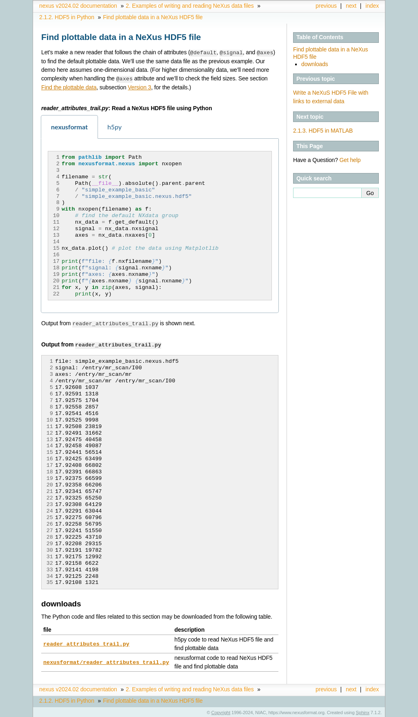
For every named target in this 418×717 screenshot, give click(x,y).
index (372, 5)
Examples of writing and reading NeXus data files (190, 5)
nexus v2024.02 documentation (78, 5)
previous (326, 5)
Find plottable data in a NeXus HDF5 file (152, 17)
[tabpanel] (160, 225)
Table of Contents (319, 37)
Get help (350, 160)
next (351, 5)
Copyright (221, 710)
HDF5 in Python (66, 17)
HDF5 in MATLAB (323, 130)
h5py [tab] (114, 126)
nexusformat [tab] (69, 126)
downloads (314, 64)
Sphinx (362, 710)
